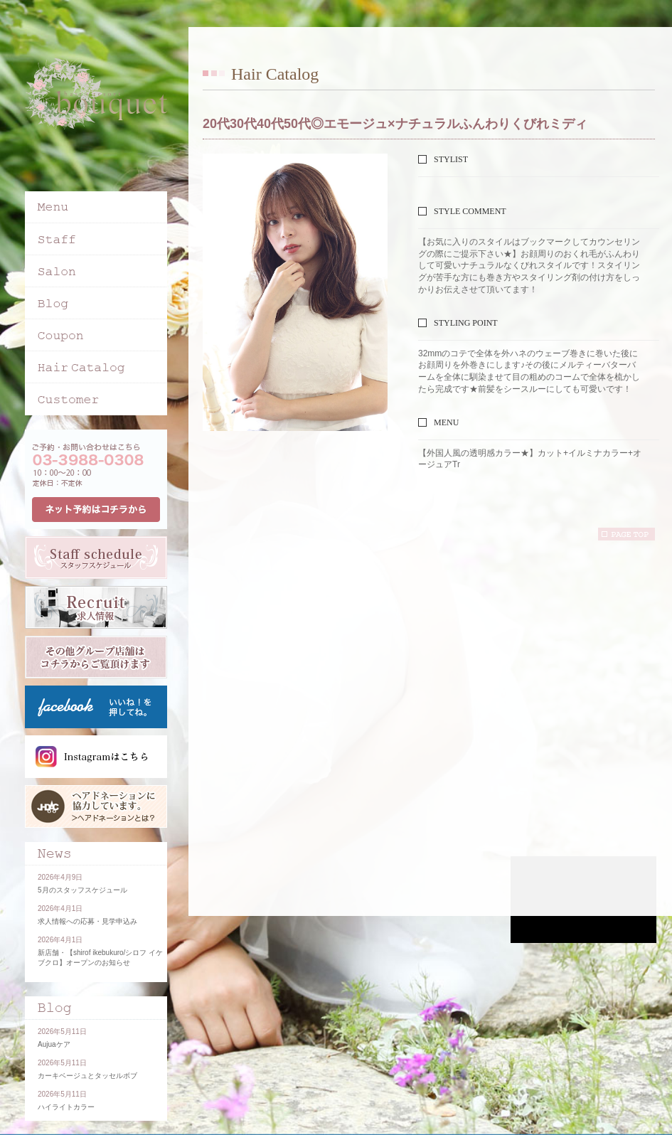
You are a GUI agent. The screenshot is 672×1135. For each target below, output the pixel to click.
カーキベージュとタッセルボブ (87, 1076)
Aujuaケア (54, 1044)
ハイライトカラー (66, 1107)
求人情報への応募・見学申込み (87, 921)
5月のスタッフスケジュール (82, 890)
